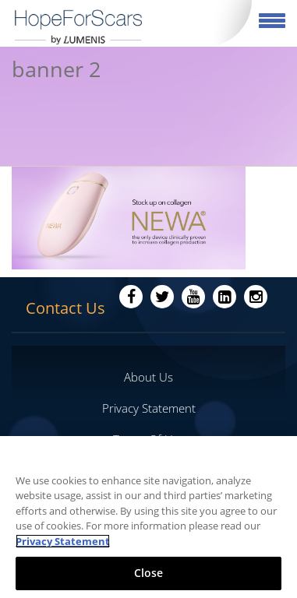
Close (149, 572)
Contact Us (65, 307)
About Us (148, 377)
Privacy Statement (149, 408)
